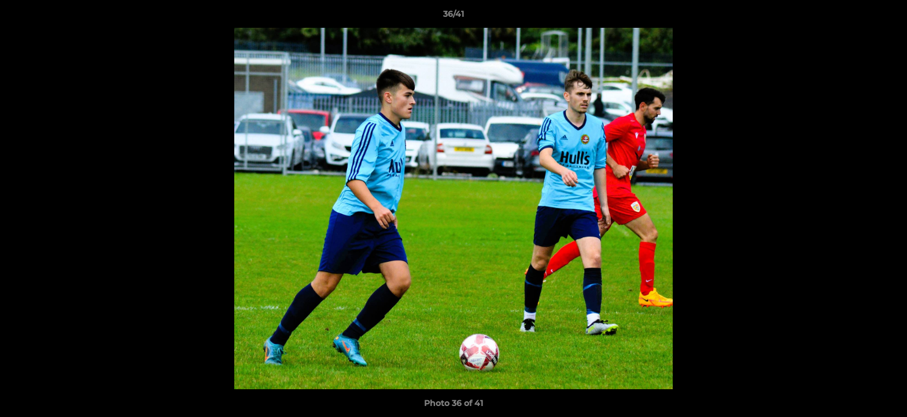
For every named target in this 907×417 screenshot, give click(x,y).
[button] (886, 17)
